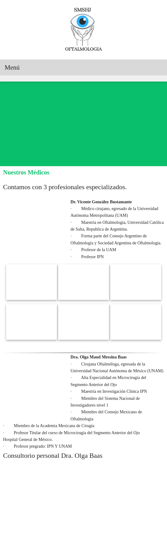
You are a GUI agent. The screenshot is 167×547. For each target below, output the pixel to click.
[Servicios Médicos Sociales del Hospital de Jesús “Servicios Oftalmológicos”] (83, 29)
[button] (32, 266)
